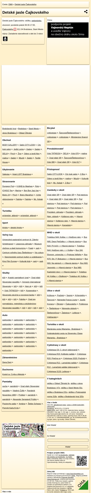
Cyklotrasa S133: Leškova (58, 372)
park (37, 248)
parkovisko (6, 320)
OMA (10, 4)
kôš (3, 278)
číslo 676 (75, 154)
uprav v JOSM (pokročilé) (75, 405)
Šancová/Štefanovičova (69, 133)
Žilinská (60, 304)
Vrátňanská (52, 317)
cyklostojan (52, 133)
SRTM (69, 488)
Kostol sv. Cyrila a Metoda (13, 374)
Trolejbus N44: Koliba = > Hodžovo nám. (64, 237)
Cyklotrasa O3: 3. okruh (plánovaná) (62, 350)
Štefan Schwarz (34, 404)
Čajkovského (9, 29)
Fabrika (19, 199)
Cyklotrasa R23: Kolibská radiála (61, 354)
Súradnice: (50, 408)
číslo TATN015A (11, 291)
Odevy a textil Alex (32, 154)
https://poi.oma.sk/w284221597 (79, 122)
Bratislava (22, 129)
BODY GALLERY (9, 145)
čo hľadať (51, 436)
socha (4, 386)
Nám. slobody (53, 217)
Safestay (6, 174)
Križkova (50, 295)
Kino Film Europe (9, 261)
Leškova (75, 313)
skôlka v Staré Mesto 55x (71, 388)
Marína (18, 191)
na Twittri (69, 457)
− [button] (5, 72)
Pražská (60, 295)
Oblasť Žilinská (25, 133)
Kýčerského (80, 295)
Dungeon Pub (8, 186)
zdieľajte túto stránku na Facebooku (60, 456)
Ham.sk (28, 286)
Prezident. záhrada (55, 212)
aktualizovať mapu (60, 405)
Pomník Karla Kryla (10, 408)
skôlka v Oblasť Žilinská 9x (58, 383)
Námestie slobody (69, 308)
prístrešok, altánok (10, 216)
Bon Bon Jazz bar (31, 191)
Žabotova (66, 313)
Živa (19, 154)
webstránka (36, 21)
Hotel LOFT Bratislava (21, 174)
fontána (22, 404)
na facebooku (63, 455)
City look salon (71, 174)
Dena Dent (6, 362)
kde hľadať (51, 425)
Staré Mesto (34, 129)
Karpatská (66, 225)
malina (5, 158)
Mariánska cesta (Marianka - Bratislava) (64, 329)
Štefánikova (54, 308)
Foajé (30, 248)
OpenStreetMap (49, 122)
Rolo (37, 186)
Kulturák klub (25, 261)
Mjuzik (21, 158)
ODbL (73, 475)
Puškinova (83, 304)
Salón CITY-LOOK (27, 145)
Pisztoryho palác (9, 404)
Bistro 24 (6, 195)
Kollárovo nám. (67, 217)
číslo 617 (76, 162)
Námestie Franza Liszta (67, 300)
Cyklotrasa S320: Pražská (74, 358)
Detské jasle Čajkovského (25, 4)
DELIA (5, 154)
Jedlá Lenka (19, 149)
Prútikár (21, 395)
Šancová (51, 300)
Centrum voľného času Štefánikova (17, 253)
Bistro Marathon (26, 195)
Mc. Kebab (38, 199)
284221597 (51, 406)
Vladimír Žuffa (18, 391)
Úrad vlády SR (55, 158)
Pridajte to (63, 490)
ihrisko (5, 228)
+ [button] (5, 69)
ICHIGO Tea (7, 191)
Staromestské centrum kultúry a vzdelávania (23, 257)
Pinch (12, 154)
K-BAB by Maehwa (24, 186)
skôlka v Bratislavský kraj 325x (71, 397)
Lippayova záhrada (24, 244)
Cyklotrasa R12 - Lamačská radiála (62, 363)
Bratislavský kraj (9, 129)
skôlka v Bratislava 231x (57, 392)
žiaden (29, 149)
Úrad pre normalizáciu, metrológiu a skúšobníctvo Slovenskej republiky (19, 303)
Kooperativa (31, 291)
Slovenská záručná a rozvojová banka (18, 295)
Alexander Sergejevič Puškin (25, 399)
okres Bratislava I (9, 133)
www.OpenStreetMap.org (74, 474)
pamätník (14, 386)
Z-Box (82, 174)
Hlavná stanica (77, 221)
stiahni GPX (51, 410)
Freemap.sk (61, 122)
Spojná (69, 295)
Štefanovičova (53, 313)
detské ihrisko (16, 228)
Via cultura (39, 253)
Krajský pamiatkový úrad (18, 278)
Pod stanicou (82, 195)
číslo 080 (51, 162)
